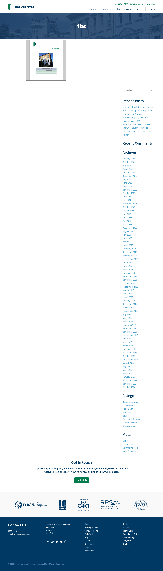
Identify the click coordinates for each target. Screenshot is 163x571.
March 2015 (128, 373)
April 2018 (127, 293)
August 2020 (128, 231)
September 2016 (130, 335)
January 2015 (129, 376)
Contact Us (81, 480)
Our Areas (127, 524)
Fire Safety (128, 408)
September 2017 (130, 311)
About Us (128, 9)
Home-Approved (21, 6)
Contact (151, 9)
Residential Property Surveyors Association (110, 505)
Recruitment (89, 550)
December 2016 (130, 328)
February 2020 (129, 248)
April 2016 (127, 342)
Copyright (127, 540)
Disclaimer (127, 544)
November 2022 (130, 189)
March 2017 (128, 321)
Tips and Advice (130, 422)
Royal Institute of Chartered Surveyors (31, 505)
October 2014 (129, 387)
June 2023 (127, 182)
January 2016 (129, 349)
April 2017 (127, 317)
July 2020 (127, 234)
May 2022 (127, 200)
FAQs (86, 547)
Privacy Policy (128, 537)
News (125, 415)
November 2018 (130, 279)
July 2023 (127, 179)
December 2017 (130, 304)
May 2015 (127, 366)
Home (93, 9)
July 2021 (127, 214)
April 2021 (127, 224)
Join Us (140, 9)
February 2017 (129, 324)
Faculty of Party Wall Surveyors (62, 505)
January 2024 (129, 172)
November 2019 (130, 255)
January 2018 (129, 300)
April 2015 (127, 369)
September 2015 (130, 359)
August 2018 (128, 290)
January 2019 (129, 272)
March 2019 (128, 269)
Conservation (129, 405)
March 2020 (128, 245)
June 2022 (127, 196)
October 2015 (129, 356)
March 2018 (128, 297)
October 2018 (129, 283)
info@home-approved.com (142, 4)
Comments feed (130, 447)
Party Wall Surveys (131, 419)
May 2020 (127, 241)
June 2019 (127, 266)
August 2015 (128, 362)
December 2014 (130, 380)
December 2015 (130, 352)
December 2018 (130, 276)
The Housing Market (132, 114)
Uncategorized (129, 426)
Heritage (127, 412)
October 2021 (129, 207)
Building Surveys (130, 401)
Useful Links (128, 530)
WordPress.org (129, 451)
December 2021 (130, 203)
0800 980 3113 (121, 4)
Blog (118, 9)
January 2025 (129, 158)
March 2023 (128, 186)
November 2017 (130, 307)
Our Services (106, 9)
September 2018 (130, 286)
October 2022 (129, 193)
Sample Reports (91, 530)
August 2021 (128, 210)
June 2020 (127, 238)
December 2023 (130, 175)
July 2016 (127, 338)
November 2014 (130, 383)
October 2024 (129, 162)
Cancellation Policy (131, 534)
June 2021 (127, 217)
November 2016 (130, 331)
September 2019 (130, 259)
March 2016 (128, 345)
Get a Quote (89, 544)
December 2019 (130, 252)
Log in (125, 440)
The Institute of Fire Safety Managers (140, 505)
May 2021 (127, 220)
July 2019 (127, 262)
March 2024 (128, 169)
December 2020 (130, 227)
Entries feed (128, 444)
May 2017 (127, 314)
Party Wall (88, 534)
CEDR (83, 505)
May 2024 (127, 165)
